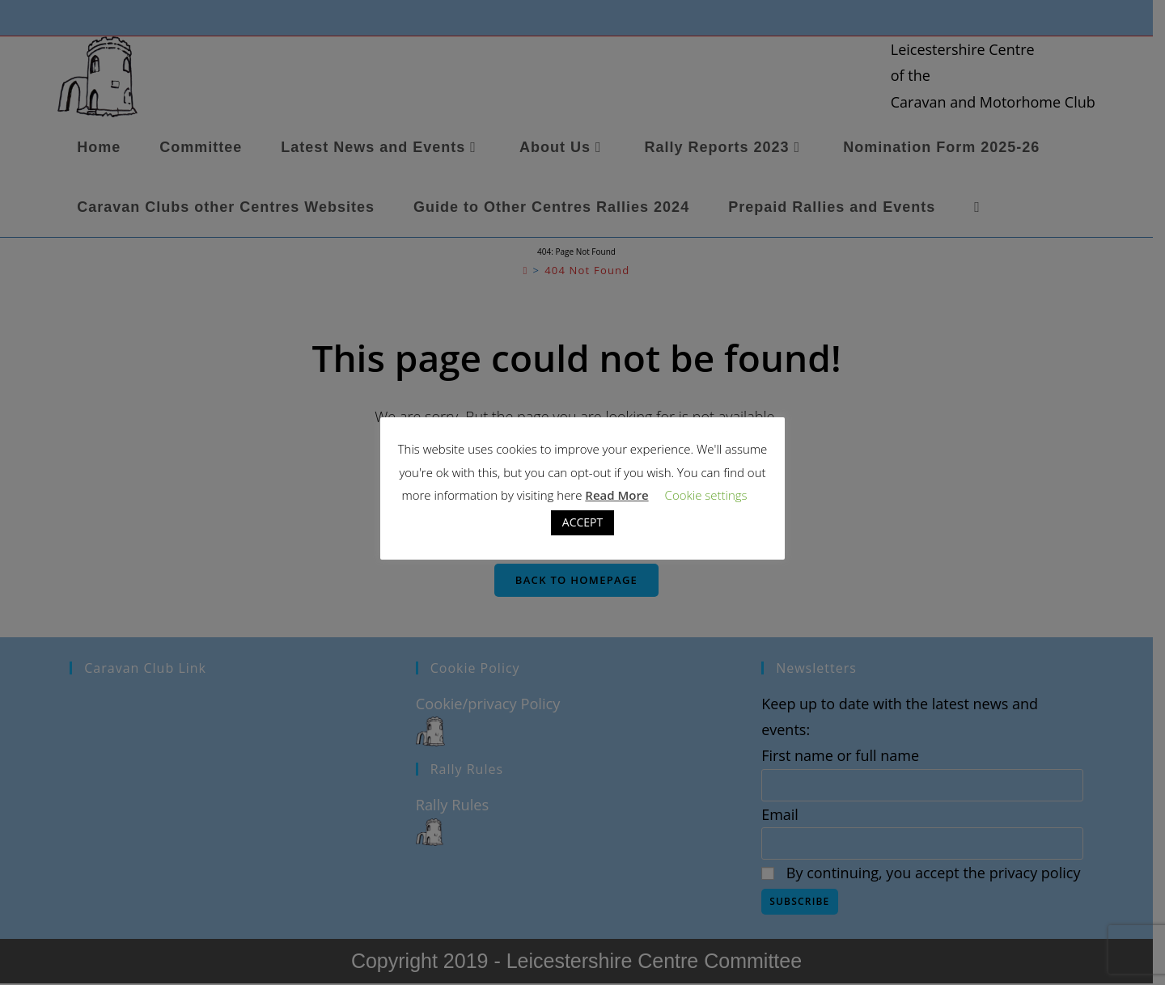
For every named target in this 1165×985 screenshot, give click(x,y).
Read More (616, 495)
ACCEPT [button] (582, 522)
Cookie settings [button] (706, 495)
